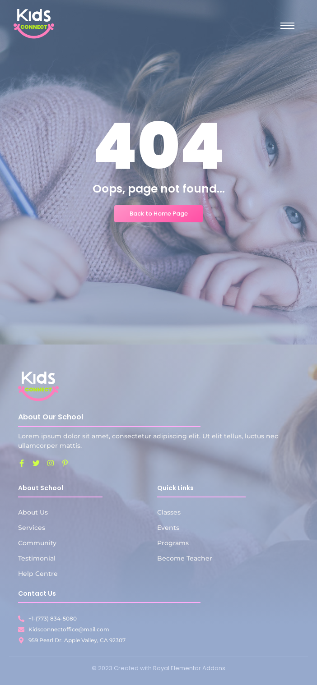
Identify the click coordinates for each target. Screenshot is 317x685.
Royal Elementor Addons (189, 668)
